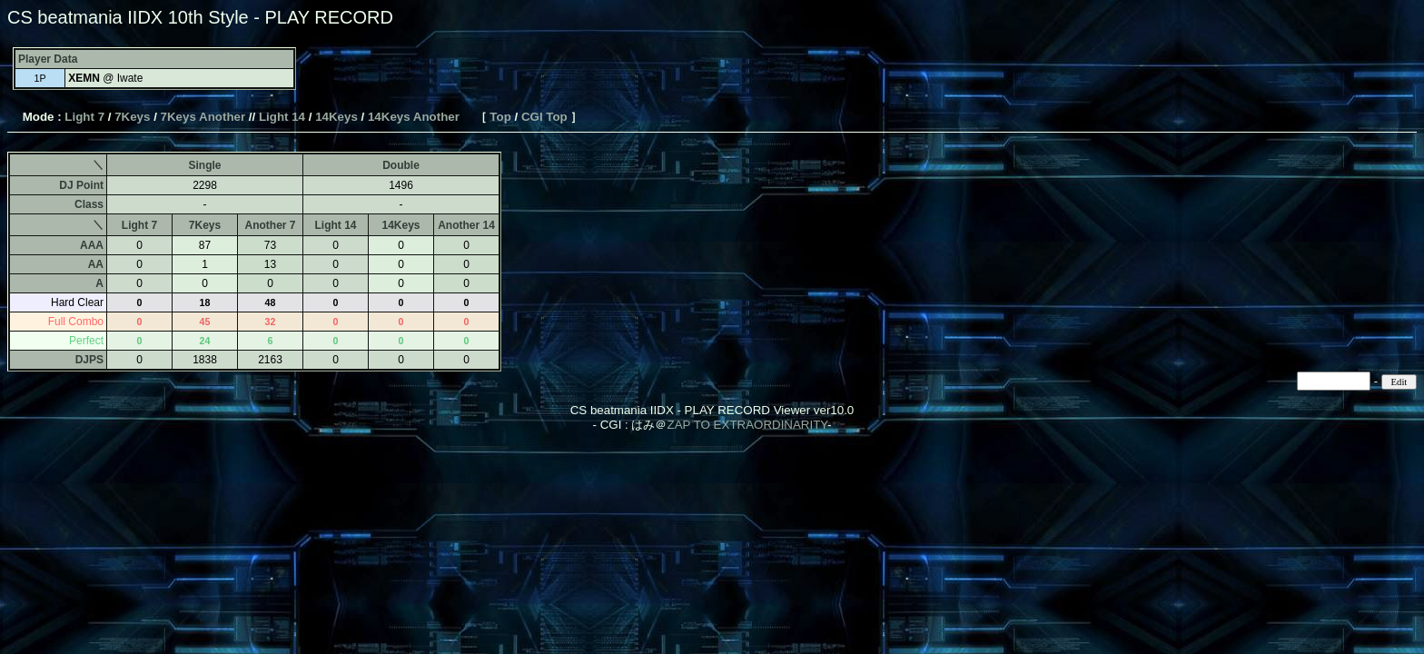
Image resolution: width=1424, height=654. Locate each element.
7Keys (132, 117)
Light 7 (84, 117)
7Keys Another (203, 117)
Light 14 (282, 117)
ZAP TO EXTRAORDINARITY (747, 424)
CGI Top (544, 117)
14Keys (336, 117)
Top (500, 117)
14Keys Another (414, 117)
